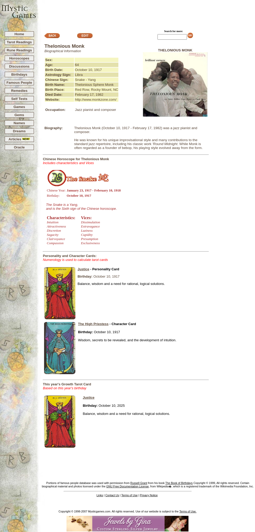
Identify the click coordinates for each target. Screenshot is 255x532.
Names (19, 123)
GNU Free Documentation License (127, 486)
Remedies (19, 91)
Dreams (19, 131)
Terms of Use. (188, 511)
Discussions (19, 66)
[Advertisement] (146, 13)
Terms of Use (129, 495)
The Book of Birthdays (179, 483)
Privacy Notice (149, 495)
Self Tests (19, 99)
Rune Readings (19, 50)
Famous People (19, 83)
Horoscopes (19, 58)
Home (19, 34)
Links (99, 495)
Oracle (19, 147)
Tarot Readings (19, 42)
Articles (19, 139)
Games (19, 107)
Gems (19, 115)
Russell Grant (138, 483)
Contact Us (112, 495)
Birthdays (19, 74)
